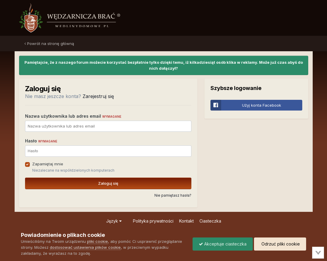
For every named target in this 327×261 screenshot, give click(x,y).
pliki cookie (97, 241)
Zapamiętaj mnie (47, 163)
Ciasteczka (210, 220)
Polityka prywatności (153, 220)
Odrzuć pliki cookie (280, 243)
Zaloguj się (108, 183)
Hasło (41, 140)
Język (114, 220)
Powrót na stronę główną (49, 43)
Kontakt (186, 220)
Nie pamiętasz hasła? (172, 195)
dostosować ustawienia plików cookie (85, 247)
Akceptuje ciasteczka (223, 243)
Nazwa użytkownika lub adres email (73, 116)
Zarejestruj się (98, 96)
